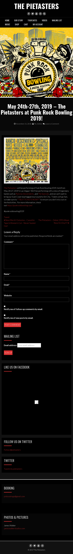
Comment (9, 242)
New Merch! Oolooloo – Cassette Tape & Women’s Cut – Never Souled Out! (19, 223)
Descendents (28, 194)
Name (7, 274)
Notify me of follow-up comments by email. (23, 309)
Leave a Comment (51, 124)
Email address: (10, 345)
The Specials (43, 194)
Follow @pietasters (12, 450)
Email (7, 285)
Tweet (6, 217)
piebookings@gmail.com (14, 496)
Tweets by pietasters (13, 469)
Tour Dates (32, 20)
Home (7, 20)
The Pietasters (36, 6)
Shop (17, 24)
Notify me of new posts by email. (18, 318)
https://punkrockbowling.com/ (19, 205)
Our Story (18, 20)
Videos (44, 20)
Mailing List (57, 20)
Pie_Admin (37, 124)
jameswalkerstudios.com (14, 528)
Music (7, 24)
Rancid (19, 194)
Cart (26, 24)
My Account (38, 24)
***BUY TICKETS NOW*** (28, 199)
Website (8, 295)
